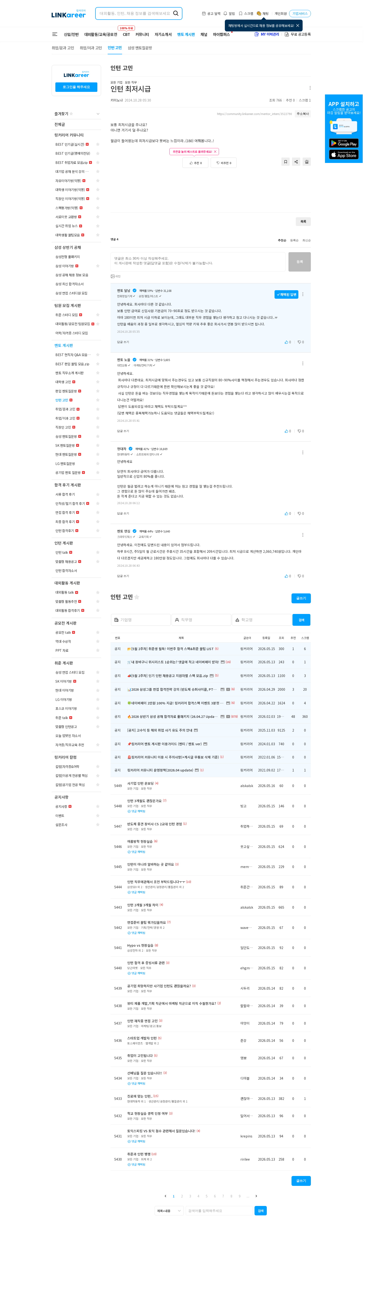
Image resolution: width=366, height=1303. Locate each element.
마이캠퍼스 (221, 34)
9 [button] (240, 1196)
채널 (204, 34)
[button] (165, 1196)
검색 (301, 620)
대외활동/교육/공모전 (100, 34)
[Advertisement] (210, 192)
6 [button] (215, 1196)
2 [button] (182, 1196)
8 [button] (231, 1196)
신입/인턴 (71, 34)
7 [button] (223, 1196)
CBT (126, 32)
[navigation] (76, 124)
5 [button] (207, 1196)
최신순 (306, 240)
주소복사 (303, 113)
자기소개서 (163, 34)
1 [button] (174, 1196)
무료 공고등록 (297, 34)
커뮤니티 (142, 34)
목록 (303, 221)
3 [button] (190, 1196)
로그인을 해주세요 (76, 87)
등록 (299, 262)
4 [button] (198, 1196)
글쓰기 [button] (301, 598)
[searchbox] (219, 1210)
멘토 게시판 (186, 34)
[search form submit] (175, 13)
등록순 (294, 240)
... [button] (248, 1196)
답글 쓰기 (123, 342)
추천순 (282, 240)
